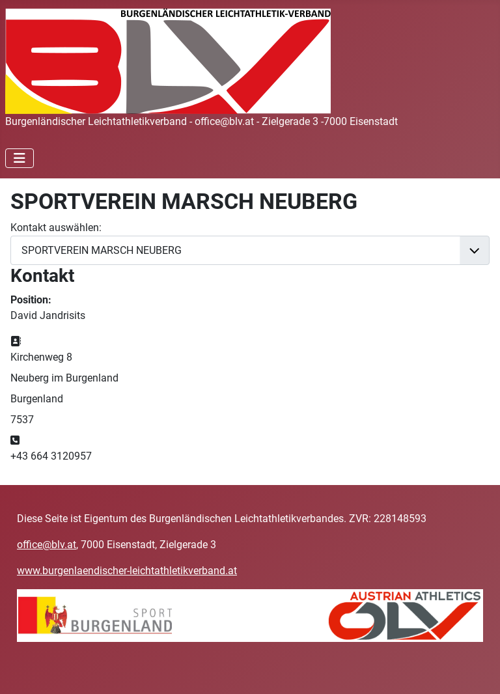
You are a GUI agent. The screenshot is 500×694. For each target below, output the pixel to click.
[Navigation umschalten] (19, 158)
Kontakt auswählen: (56, 227)
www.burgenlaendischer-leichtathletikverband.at (127, 570)
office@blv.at (46, 544)
